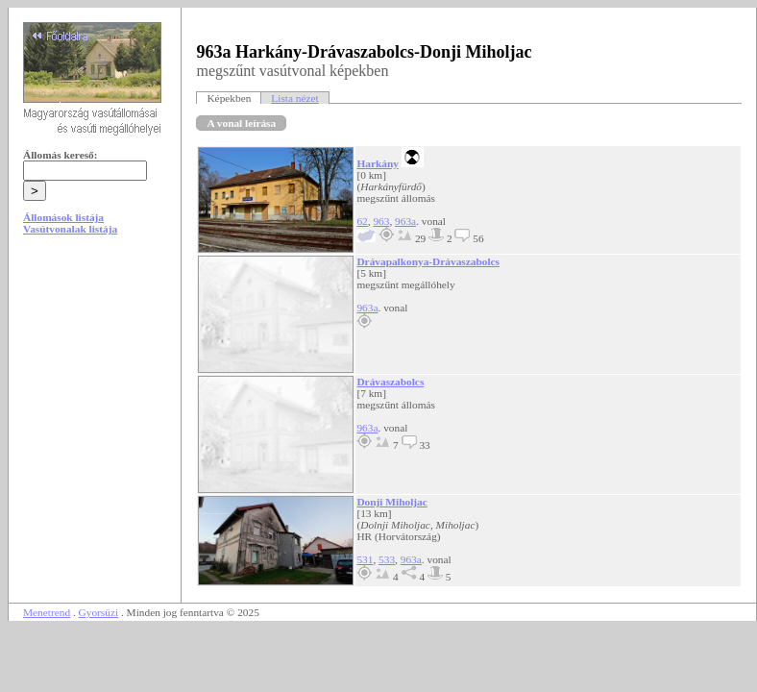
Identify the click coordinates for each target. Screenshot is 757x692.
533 (386, 559)
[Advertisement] (95, 396)
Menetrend (46, 612)
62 (361, 221)
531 (364, 559)
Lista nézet (294, 98)
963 (381, 221)
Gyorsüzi (99, 612)
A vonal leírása (241, 123)
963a (405, 221)
